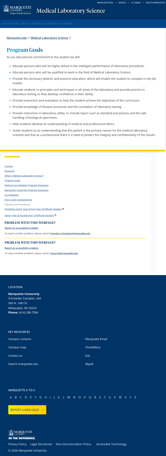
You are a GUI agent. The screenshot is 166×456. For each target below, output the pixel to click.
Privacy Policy (17, 440)
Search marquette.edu (23, 359)
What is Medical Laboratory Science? (24, 172)
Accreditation (12, 191)
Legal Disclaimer (41, 440)
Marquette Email (96, 335)
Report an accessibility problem (21, 223)
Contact (85, 22)
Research (9, 167)
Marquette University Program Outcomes (26, 186)
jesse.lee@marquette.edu (64, 248)
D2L (87, 351)
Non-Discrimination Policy (73, 440)
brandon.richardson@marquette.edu (70, 229)
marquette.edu (105, 3)
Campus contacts (19, 335)
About (29, 22)
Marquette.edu (17, 34)
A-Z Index (136, 3)
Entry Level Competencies (18, 196)
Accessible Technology (111, 440)
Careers (9, 162)
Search (122, 3)
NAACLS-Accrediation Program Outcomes (26, 182)
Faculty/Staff (11, 22)
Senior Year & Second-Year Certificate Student (29, 211)
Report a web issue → (27, 405)
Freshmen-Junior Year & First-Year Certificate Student (33, 205)
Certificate (66, 22)
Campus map (17, 343)
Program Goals (12, 177)
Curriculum (47, 22)
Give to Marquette (155, 3)
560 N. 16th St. (18, 299)
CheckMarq (92, 343)
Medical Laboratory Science (70, 11)
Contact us (15, 351)
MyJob (89, 359)
